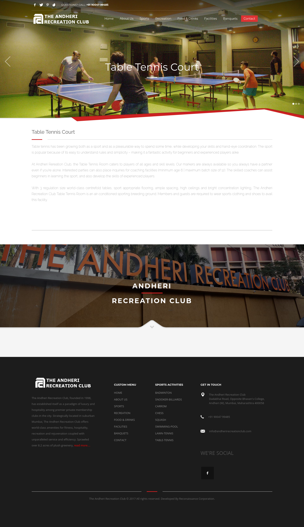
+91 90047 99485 (97, 4)
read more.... (82, 445)
